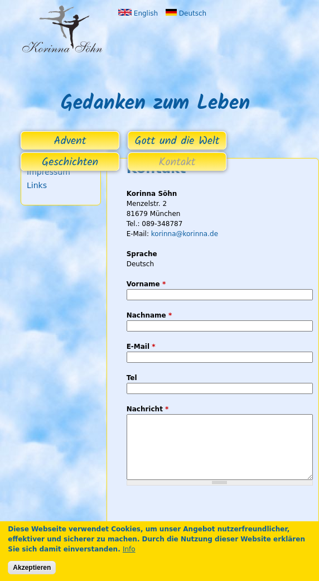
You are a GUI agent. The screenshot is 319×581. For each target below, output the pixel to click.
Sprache (142, 254)
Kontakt (177, 162)
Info (129, 549)
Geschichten (70, 162)
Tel (132, 378)
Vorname (146, 284)
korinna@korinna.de (184, 234)
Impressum (48, 171)
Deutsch (186, 13)
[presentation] (211, 517)
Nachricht (148, 409)
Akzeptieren (32, 568)
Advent (70, 141)
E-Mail (141, 346)
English (138, 13)
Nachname (149, 315)
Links (37, 185)
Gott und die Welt (176, 141)
